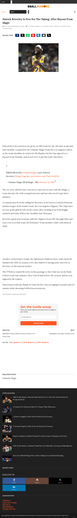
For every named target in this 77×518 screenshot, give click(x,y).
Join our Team (10, 502)
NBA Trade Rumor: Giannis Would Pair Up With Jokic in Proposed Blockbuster (42, 446)
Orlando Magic (7, 28)
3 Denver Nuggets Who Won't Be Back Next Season (32, 417)
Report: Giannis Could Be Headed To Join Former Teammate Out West (40, 436)
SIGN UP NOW (38, 323)
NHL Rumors (43, 342)
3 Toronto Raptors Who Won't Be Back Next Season (33, 426)
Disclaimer (8, 507)
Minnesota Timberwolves (62, 26)
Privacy (6, 504)
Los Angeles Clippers (34, 26)
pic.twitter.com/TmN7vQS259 (45, 176)
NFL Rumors (15, 342)
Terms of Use (9, 509)
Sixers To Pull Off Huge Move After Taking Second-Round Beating (38, 456)
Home (4, 12)
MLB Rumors (29, 342)
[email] (38, 317)
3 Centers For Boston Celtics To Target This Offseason (34, 407)
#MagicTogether (22, 176)
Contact (6, 500)
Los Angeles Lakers (48, 26)
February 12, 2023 (46, 182)
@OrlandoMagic (29, 172)
